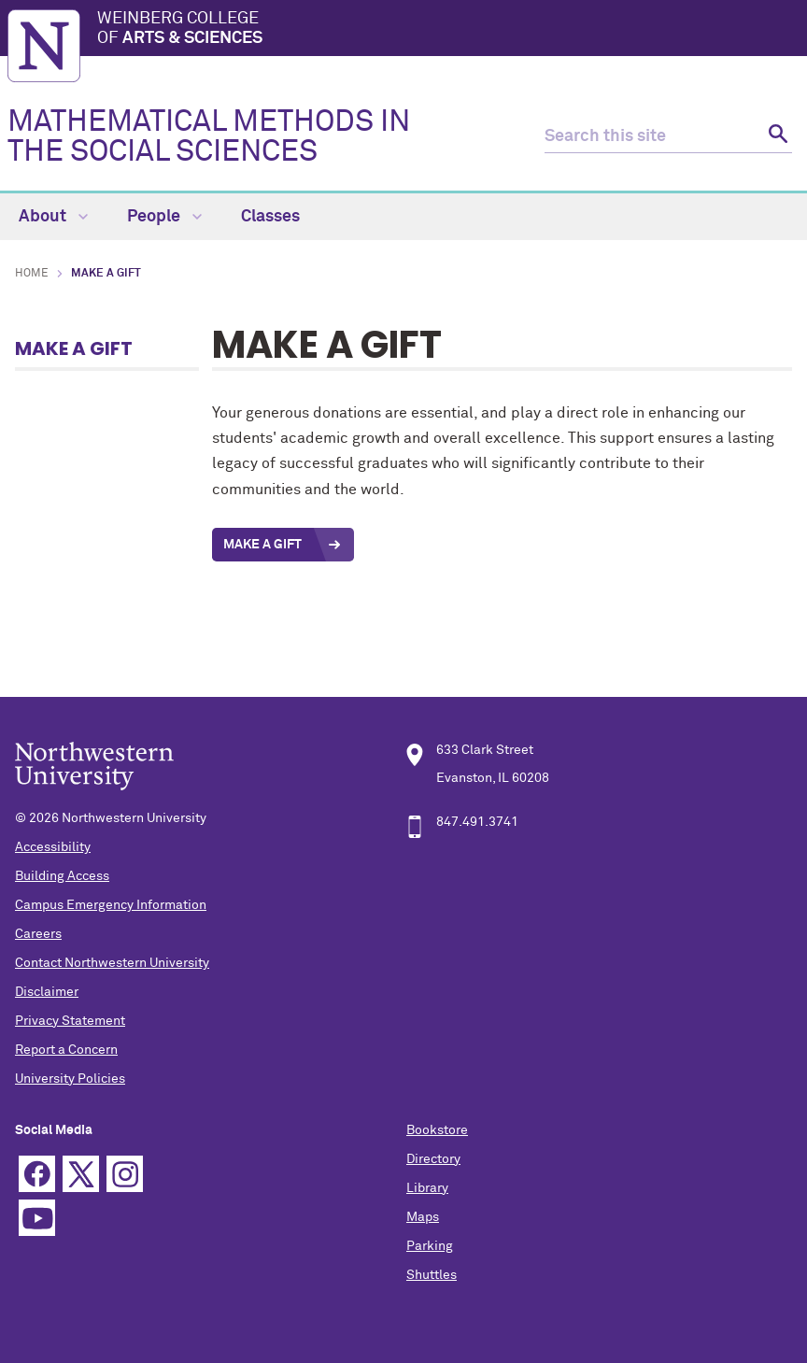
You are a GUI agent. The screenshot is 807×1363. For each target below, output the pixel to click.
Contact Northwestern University (112, 963)
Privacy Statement (70, 1021)
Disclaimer (46, 992)
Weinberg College (448, 30)
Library (427, 1188)
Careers (38, 934)
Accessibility (53, 847)
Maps (422, 1217)
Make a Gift (74, 348)
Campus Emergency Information (110, 905)
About (53, 216)
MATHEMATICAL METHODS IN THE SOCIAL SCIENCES (208, 137)
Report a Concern (66, 1050)
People (164, 216)
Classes (270, 216)
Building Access (62, 876)
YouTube (37, 1218)
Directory (433, 1159)
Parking (429, 1246)
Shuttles (431, 1275)
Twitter (81, 1174)
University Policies (70, 1079)
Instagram (124, 1174)
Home (32, 273)
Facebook (37, 1174)
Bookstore (437, 1130)
